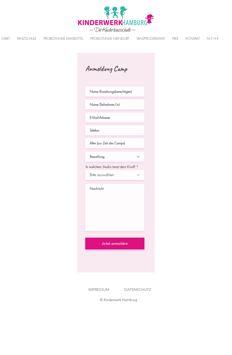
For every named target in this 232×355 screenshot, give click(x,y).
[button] (63, 38)
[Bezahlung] (114, 157)
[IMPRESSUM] (98, 290)
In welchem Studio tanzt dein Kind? (110, 167)
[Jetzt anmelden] (114, 243)
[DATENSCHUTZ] (137, 290)
